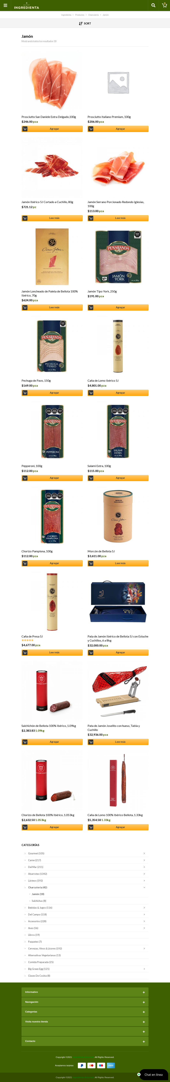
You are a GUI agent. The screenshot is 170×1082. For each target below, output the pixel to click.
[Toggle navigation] (5, 5)
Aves (87, 928)
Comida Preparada (41, 962)
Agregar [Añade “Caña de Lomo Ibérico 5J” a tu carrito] (120, 392)
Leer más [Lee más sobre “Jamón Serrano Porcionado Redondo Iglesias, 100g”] (120, 218)
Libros (34, 934)
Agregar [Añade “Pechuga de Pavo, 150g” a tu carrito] (54, 392)
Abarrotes (87, 873)
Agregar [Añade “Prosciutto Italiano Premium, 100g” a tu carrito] (120, 128)
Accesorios (87, 921)
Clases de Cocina (39, 975)
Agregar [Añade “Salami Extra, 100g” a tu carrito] (120, 478)
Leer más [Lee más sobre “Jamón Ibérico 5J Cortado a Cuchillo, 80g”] (54, 218)
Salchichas (39, 900)
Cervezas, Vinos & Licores (87, 948)
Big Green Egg (87, 968)
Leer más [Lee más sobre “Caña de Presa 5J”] (54, 652)
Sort (85, 23)
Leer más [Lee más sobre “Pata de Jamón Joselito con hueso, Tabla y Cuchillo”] (120, 741)
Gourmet (87, 853)
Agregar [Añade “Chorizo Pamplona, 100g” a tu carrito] (54, 563)
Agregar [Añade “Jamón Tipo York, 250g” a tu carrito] (120, 307)
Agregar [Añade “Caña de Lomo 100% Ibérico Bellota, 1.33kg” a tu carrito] (120, 827)
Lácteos (87, 880)
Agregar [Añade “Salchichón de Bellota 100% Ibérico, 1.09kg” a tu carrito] (54, 741)
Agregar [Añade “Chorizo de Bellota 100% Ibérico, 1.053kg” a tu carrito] (54, 827)
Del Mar (87, 867)
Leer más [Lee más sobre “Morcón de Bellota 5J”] (120, 563)
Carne (87, 860)
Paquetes (35, 941)
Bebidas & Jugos (87, 907)
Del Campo (87, 914)
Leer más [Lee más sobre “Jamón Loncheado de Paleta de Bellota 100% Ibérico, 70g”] (54, 307)
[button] (153, 1074)
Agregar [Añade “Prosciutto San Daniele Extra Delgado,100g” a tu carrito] (54, 128)
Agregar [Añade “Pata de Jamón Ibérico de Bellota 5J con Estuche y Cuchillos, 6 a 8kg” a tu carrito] (120, 652)
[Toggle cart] (164, 5)
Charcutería (87, 887)
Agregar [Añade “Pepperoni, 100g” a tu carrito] (54, 478)
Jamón (38, 894)
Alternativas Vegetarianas (44, 955)
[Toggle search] (153, 5)
